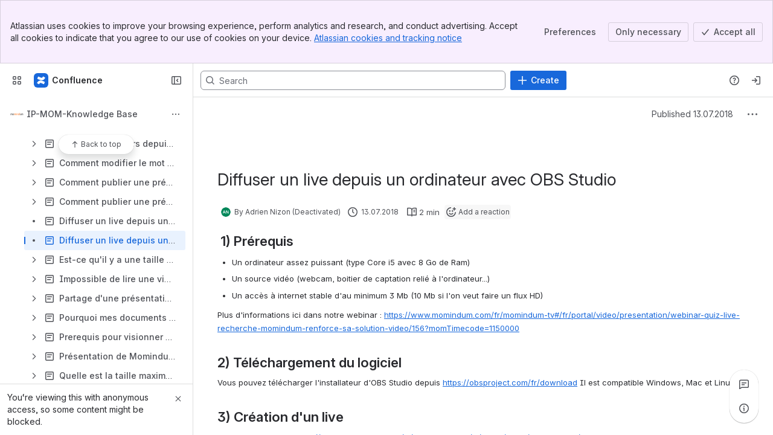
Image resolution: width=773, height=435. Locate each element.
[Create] (538, 80)
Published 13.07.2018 (692, 114)
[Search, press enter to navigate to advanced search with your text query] (352, 80)
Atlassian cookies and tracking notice (388, 38)
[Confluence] (68, 80)
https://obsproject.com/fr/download (510, 382)
